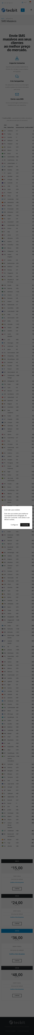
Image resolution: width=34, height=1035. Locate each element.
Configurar (14, 525)
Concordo (25, 525)
